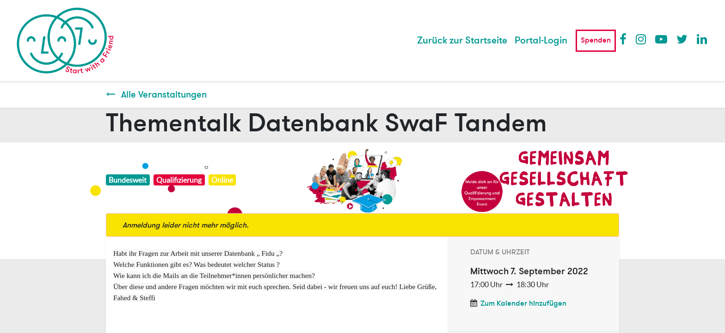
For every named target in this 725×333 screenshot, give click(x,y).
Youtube (660, 39)
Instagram (641, 39)
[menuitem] (462, 41)
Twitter (682, 39)
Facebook (625, 39)
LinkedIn (702, 39)
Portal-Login (541, 40)
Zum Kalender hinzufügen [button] (523, 303)
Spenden (596, 40)
